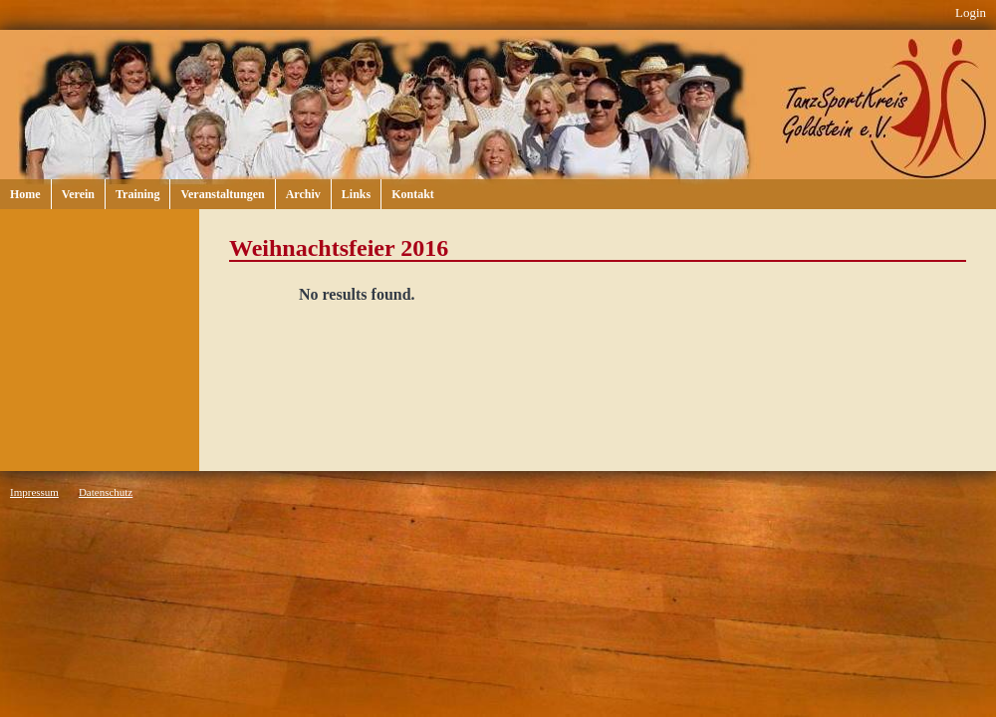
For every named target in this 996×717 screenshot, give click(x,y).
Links (356, 194)
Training (137, 194)
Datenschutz (105, 492)
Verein (78, 194)
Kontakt (412, 194)
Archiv (303, 194)
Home (25, 194)
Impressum (34, 492)
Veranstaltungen (222, 194)
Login (970, 12)
